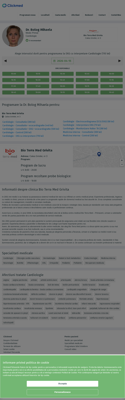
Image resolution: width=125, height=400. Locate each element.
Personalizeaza (62, 392)
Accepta (62, 383)
